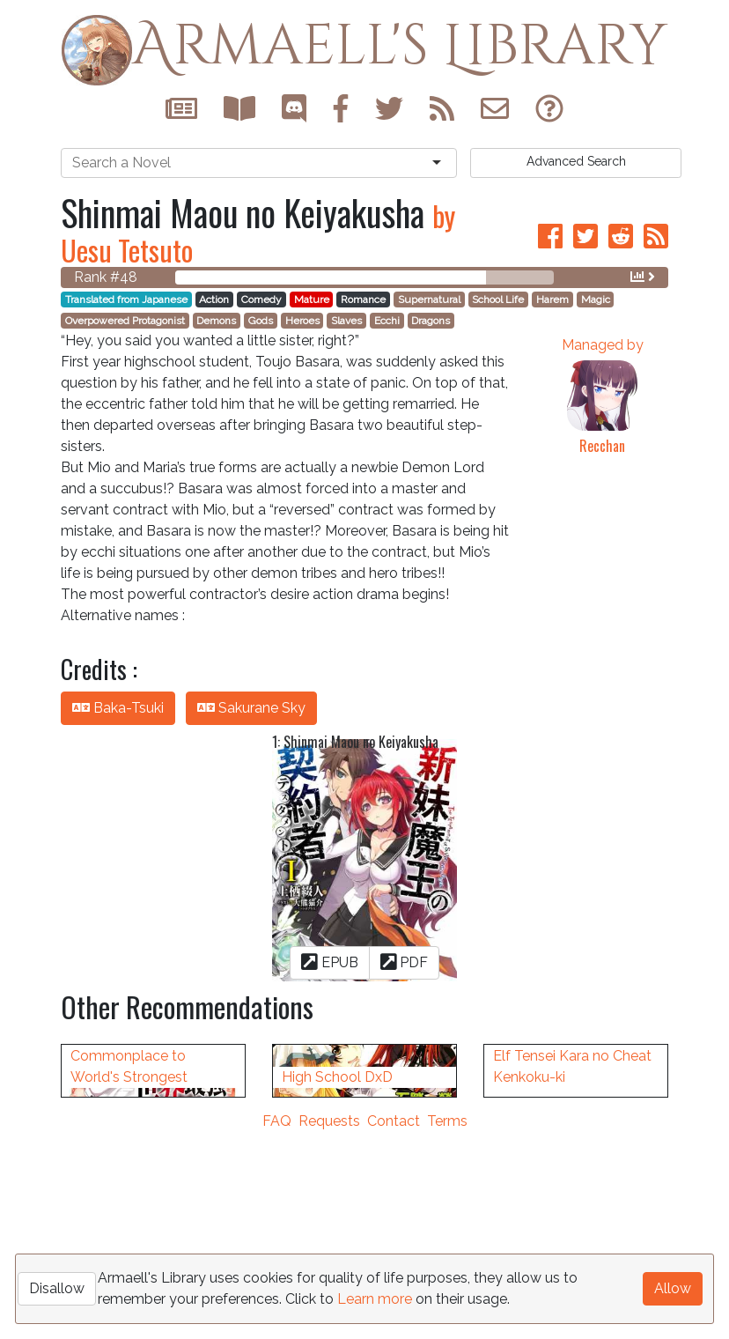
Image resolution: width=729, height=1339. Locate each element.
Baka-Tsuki (118, 707)
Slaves (346, 320)
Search (576, 161)
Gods (260, 320)
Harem (552, 299)
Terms (447, 1328)
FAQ (276, 1328)
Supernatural (429, 299)
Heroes (302, 320)
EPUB (329, 961)
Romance (363, 299)
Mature (311, 299)
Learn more (374, 1299)
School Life (498, 299)
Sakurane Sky (251, 707)
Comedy (261, 299)
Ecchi (387, 320)
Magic (595, 299)
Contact (393, 1328)
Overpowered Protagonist (125, 320)
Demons (216, 320)
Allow (672, 1288)
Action (214, 299)
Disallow (57, 1288)
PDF (404, 961)
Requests (329, 1328)
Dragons (430, 320)
